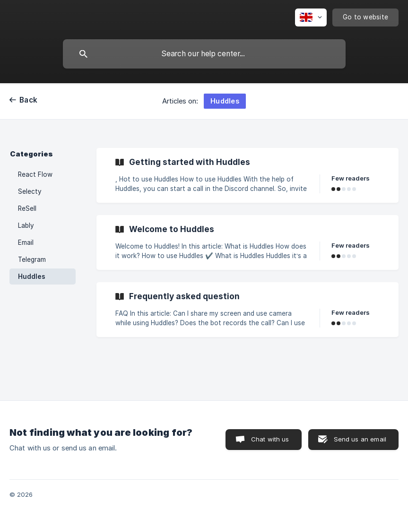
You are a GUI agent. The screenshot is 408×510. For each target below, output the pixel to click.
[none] (311, 17)
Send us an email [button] (360, 439)
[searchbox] (204, 54)
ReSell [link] (27, 208)
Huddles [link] (31, 276)
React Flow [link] (35, 174)
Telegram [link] (32, 259)
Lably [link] (26, 225)
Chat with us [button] (270, 439)
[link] (247, 175)
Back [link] (28, 99)
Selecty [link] (30, 191)
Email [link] (26, 242)
